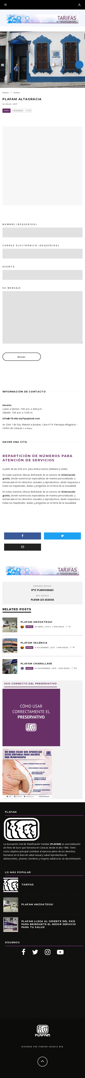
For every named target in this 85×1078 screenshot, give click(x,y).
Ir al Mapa (27, 428)
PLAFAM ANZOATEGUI (36, 621)
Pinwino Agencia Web (51, 1046)
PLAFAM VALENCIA (34, 642)
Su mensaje (42, 315)
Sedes (6, 110)
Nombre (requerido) (42, 230)
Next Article (42, 595)
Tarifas (27, 884)
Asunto (42, 272)
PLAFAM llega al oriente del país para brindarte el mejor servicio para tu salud (48, 924)
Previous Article (42, 586)
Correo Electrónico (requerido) (42, 251)
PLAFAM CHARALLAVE (36, 663)
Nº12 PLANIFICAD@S (42, 590)
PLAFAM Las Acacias (42, 599)
